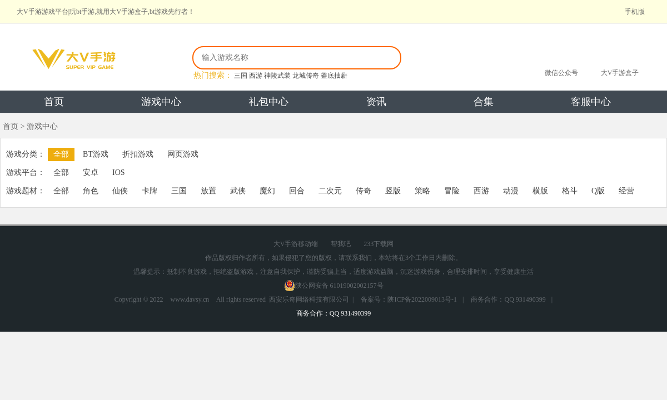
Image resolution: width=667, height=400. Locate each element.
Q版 (598, 191)
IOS (118, 172)
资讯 (376, 101)
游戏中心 (161, 101)
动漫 (511, 191)
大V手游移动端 (295, 244)
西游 (255, 75)
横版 (540, 191)
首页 (54, 101)
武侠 (238, 191)
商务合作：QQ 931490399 (508, 299)
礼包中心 (268, 101)
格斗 (570, 191)
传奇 (363, 191)
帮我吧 (341, 244)
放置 (208, 191)
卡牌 (149, 191)
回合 (297, 191)
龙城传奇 (305, 75)
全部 (61, 154)
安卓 (90, 172)
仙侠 (120, 191)
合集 (484, 101)
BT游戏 (95, 154)
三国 (240, 75)
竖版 (393, 191)
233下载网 (379, 244)
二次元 (330, 191)
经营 (626, 191)
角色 (90, 191)
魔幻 (267, 191)
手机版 (635, 12)
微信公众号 (561, 73)
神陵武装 (277, 75)
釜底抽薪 (334, 75)
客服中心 (591, 101)
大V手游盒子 (620, 73)
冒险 (452, 191)
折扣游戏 (137, 154)
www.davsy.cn (190, 299)
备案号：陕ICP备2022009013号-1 (409, 299)
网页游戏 (182, 154)
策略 (422, 191)
